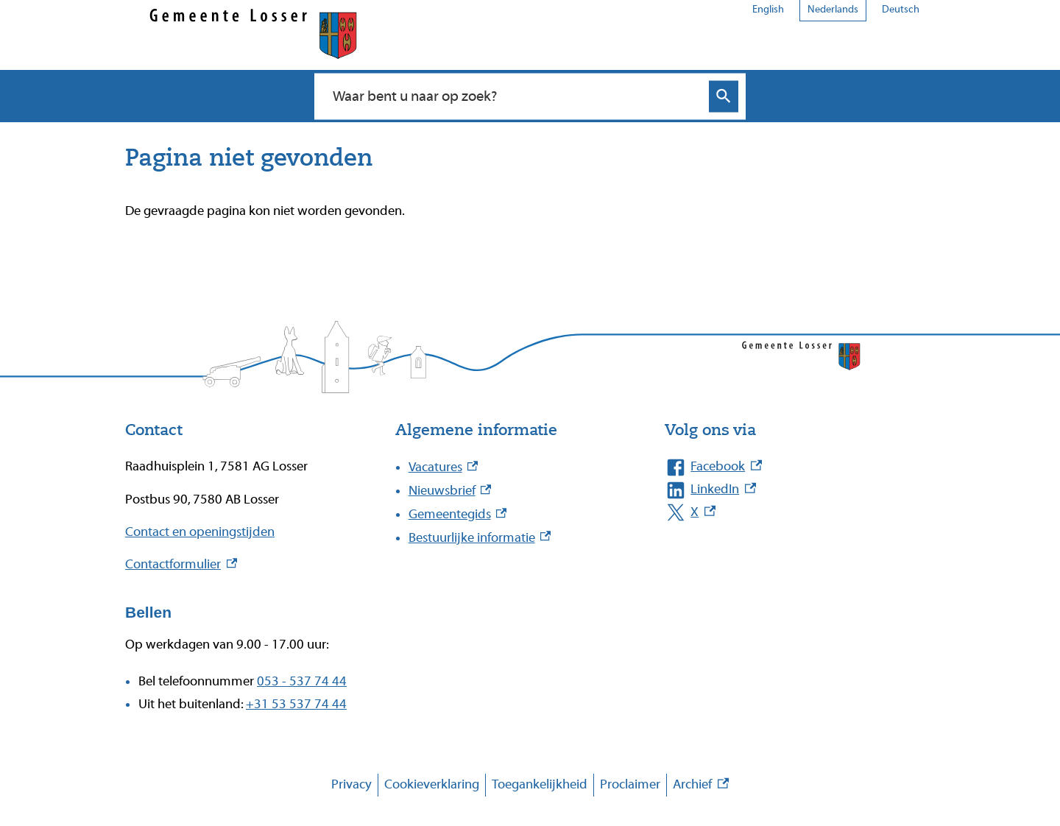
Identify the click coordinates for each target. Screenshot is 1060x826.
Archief (701, 785)
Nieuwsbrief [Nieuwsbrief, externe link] (450, 490)
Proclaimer (630, 784)
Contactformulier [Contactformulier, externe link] (181, 564)
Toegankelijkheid (539, 784)
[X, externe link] (785, 512)
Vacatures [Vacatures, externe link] (443, 467)
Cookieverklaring (431, 784)
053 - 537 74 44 (302, 681)
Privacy (351, 784)
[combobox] (514, 96)
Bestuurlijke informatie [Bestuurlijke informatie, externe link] (480, 538)
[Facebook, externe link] (785, 467)
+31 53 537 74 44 (296, 704)
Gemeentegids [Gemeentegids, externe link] (458, 514)
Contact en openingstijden (200, 532)
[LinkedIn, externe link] (785, 490)
